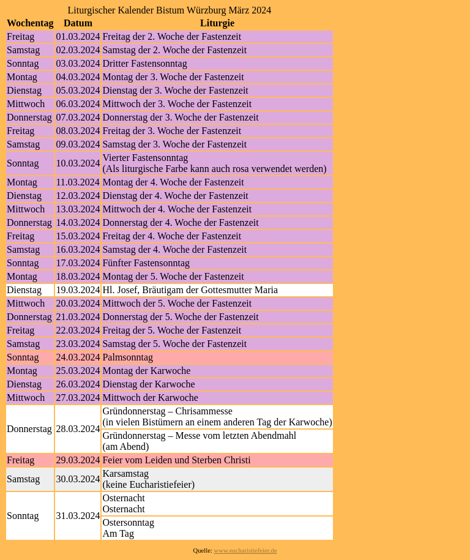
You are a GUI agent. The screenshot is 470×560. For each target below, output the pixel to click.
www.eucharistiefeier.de (245, 550)
